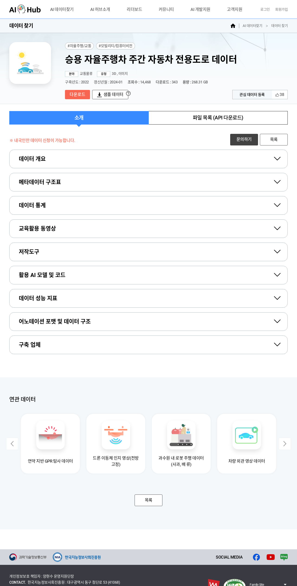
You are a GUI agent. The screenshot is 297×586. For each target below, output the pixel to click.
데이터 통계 (32, 205)
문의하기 (244, 139)
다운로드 (77, 94)
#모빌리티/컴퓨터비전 (115, 46)
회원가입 (281, 9)
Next (285, 444)
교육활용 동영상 (37, 228)
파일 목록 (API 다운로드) (218, 118)
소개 (79, 118)
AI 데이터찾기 (62, 9)
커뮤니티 (166, 9)
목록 (274, 139)
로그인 (265, 9)
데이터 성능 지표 (38, 298)
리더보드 (134, 9)
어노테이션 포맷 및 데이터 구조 (55, 321)
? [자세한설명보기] (128, 93)
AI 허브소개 (100, 9)
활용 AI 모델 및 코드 (42, 275)
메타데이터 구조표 (40, 182)
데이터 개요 (32, 159)
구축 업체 (30, 345)
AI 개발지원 (200, 9)
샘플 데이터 (113, 94)
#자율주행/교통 (79, 46)
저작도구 (29, 252)
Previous (12, 444)
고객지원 (234, 9)
